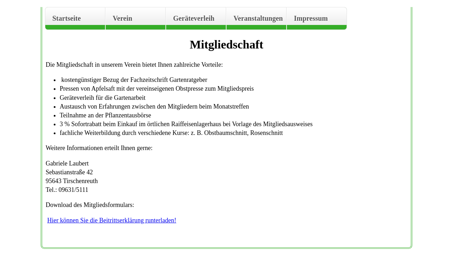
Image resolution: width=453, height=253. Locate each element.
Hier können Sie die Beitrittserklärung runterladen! (111, 220)
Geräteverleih (194, 18)
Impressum (311, 18)
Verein (122, 18)
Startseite (66, 18)
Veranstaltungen (258, 18)
